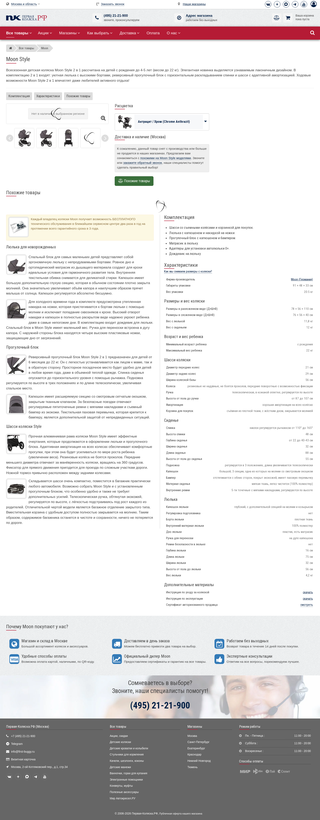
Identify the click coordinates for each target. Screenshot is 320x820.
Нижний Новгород (199, 760)
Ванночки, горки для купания (128, 773)
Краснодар (194, 754)
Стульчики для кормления (127, 754)
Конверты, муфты (121, 785)
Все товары (118, 726)
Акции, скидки (119, 735)
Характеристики (48, 96)
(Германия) (302, 279)
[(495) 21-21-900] (97, 17)
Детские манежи (120, 767)
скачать (308, 592)
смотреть (306, 605)
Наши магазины (194, 4)
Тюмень (192, 767)
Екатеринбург (196, 748)
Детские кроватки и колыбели (129, 748)
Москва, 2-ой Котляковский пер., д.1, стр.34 (39, 767)
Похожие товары (78, 96)
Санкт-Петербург (198, 742)
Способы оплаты (251, 761)
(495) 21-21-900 (116, 16)
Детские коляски (120, 742)
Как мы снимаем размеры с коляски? (188, 271)
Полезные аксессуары (124, 792)
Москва (192, 735)
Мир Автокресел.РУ (123, 798)
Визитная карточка (23, 759)
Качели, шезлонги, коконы (127, 760)
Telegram (17, 743)
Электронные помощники (126, 779)
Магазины (69, 33)
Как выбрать (99, 33)
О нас (173, 33)
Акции (45, 33)
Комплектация (19, 96)
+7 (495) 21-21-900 (23, 736)
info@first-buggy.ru (22, 751)
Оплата (153, 33)
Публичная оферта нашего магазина (180, 813)
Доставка (129, 33)
